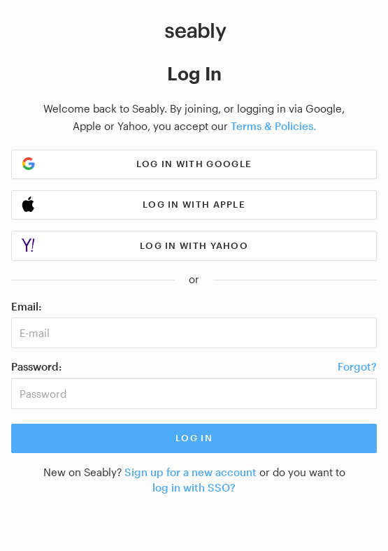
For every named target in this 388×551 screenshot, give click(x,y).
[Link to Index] (195, 32)
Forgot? (357, 366)
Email (24, 306)
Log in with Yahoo (194, 245)
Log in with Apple (194, 204)
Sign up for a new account (190, 472)
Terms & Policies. (273, 126)
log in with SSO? (194, 487)
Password (35, 366)
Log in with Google (194, 163)
